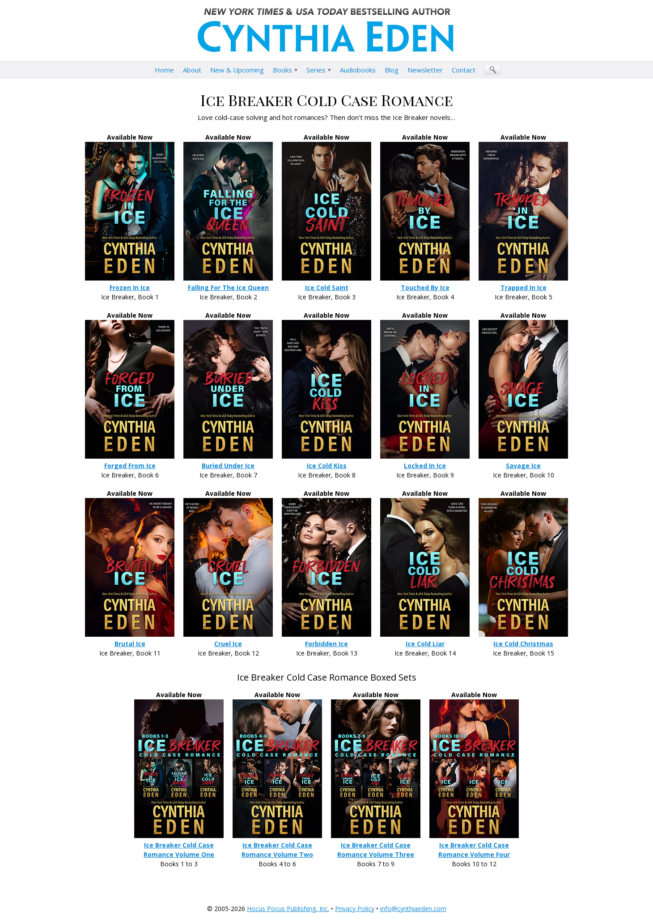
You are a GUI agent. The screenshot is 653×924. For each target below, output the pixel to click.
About (192, 69)
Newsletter (425, 69)
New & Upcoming (237, 69)
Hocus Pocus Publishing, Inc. (288, 908)
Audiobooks (358, 69)
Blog (392, 69)
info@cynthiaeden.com (413, 908)
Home (164, 69)
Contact (463, 69)
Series (316, 69)
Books (282, 69)
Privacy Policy (354, 908)
